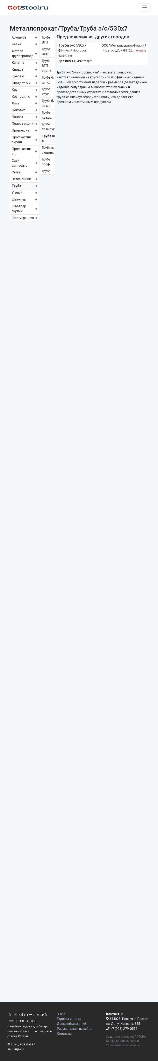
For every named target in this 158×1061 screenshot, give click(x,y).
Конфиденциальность (121, 1041)
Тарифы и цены (69, 1019)
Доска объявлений (71, 1024)
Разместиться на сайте (74, 1029)
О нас (61, 1014)
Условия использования (122, 1045)
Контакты (64, 1034)
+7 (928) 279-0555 (121, 1029)
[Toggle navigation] (145, 7)
